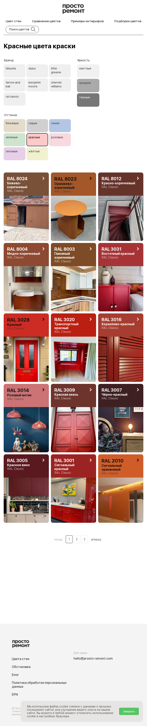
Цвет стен (13, 21)
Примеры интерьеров (87, 21)
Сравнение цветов (46, 21)
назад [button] (58, 539)
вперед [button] (96, 539)
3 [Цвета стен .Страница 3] (84, 539)
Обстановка (21, 667)
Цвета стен (20, 659)
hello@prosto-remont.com (93, 658)
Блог (15, 675)
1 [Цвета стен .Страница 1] (69, 539)
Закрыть (129, 711)
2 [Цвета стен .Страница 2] (77, 539)
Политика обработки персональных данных (39, 685)
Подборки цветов (127, 21)
